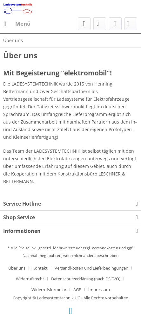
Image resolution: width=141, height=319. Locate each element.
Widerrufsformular (48, 289)
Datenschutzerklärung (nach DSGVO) (85, 279)
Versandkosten (105, 248)
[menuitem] (17, 23)
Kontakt (40, 268)
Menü (17, 23)
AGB (77, 289)
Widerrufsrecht (30, 279)
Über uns (16, 268)
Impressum (99, 289)
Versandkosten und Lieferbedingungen (91, 268)
